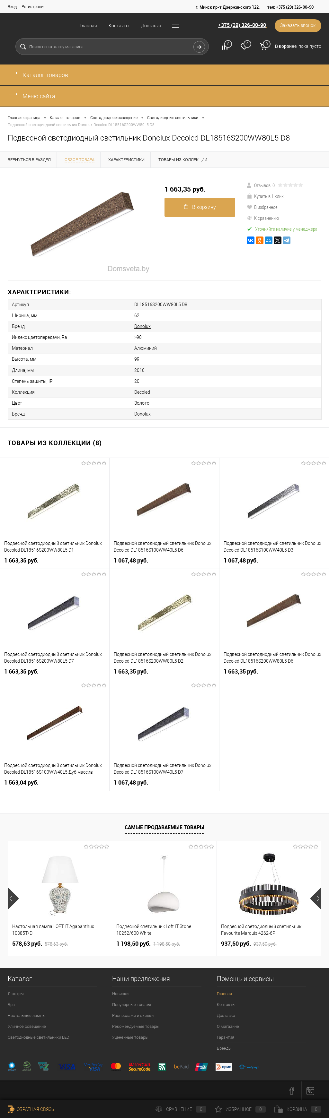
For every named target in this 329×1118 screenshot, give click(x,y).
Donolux (141, 326)
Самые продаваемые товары (164, 826)
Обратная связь (31, 1109)
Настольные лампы (27, 1015)
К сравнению (263, 218)
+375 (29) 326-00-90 (242, 25)
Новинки (120, 993)
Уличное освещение (27, 1026)
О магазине (228, 1026)
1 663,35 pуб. (185, 189)
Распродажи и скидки (133, 1015)
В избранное (262, 207)
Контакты (119, 25)
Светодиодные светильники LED (38, 1037)
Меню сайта (31, 96)
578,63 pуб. (40, 943)
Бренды (224, 1047)
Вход (12, 6)
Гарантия (225, 1037)
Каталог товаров (38, 75)
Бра (11, 1004)
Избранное (240, 1109)
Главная (88, 25)
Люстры (16, 993)
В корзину (200, 207)
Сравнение (181, 1109)
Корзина (297, 1109)
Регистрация (34, 6)
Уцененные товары (130, 1037)
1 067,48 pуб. (131, 560)
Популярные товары (131, 1004)
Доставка (151, 25)
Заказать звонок (298, 25)
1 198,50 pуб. (148, 943)
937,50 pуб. (249, 943)
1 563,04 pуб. (21, 782)
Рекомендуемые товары (135, 1026)
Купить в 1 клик (265, 196)
